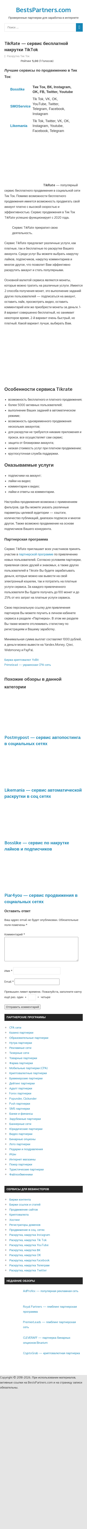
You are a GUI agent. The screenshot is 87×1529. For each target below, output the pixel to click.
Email (9, 986)
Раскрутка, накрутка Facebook (29, 1265)
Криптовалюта (19, 1219)
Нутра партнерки (20, 1047)
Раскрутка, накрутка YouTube (29, 1249)
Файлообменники (21, 1179)
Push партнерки (19, 1108)
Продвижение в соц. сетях (27, 1234)
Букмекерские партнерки (26, 1083)
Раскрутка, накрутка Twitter (28, 1275)
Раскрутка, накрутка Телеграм (29, 1270)
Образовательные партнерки (28, 1042)
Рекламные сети (20, 1052)
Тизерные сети (19, 1057)
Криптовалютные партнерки (28, 1078)
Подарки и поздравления (26, 1154)
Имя (8, 975)
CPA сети (15, 1032)
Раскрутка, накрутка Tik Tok (28, 1244)
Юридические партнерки (25, 1133)
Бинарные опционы (22, 1144)
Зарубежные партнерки (25, 1123)
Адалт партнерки (20, 1093)
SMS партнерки (19, 1113)
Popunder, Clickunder (23, 1103)
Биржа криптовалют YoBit (21, 660)
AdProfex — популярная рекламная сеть (50, 1295)
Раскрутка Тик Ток (18, 56)
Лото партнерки (19, 1149)
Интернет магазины (22, 1164)
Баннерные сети (20, 1128)
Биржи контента (20, 1204)
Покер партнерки (20, 1169)
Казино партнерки (21, 1037)
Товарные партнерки (23, 1062)
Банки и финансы (21, 1118)
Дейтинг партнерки (22, 1088)
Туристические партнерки (26, 1174)
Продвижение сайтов (23, 1214)
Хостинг (14, 1224)
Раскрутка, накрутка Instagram (29, 1239)
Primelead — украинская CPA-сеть (27, 665)
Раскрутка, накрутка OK (25, 1260)
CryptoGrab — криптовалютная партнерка (51, 1358)
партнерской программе (36, 554)
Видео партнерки (20, 1138)
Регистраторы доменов (24, 1229)
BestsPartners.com (43, 10)
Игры (12, 1159)
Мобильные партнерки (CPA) (28, 1073)
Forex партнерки (20, 1098)
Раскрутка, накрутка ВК (24, 1255)
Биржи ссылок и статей (24, 1209)
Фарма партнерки (21, 1068)
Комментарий (14, 934)
